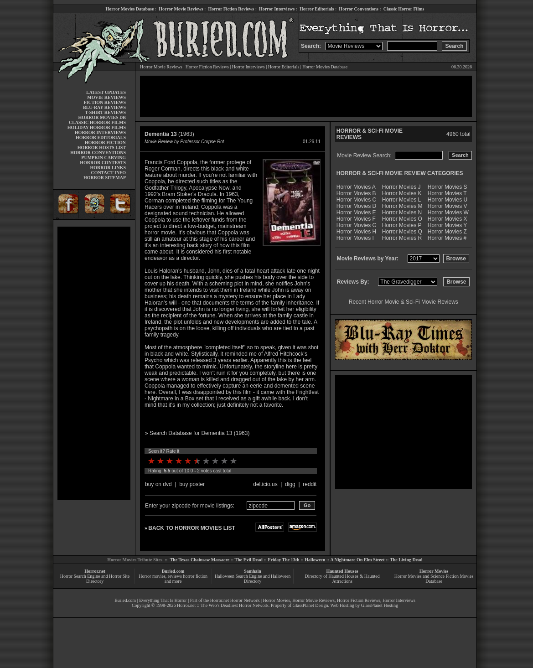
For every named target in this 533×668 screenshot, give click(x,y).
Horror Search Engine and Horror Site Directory (94, 579)
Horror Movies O (402, 219)
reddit (309, 484)
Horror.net (94, 571)
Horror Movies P (402, 225)
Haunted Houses (342, 571)
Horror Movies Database (130, 8)
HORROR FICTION (105, 142)
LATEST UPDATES (106, 92)
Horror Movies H (356, 231)
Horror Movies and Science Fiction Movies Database (434, 579)
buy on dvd (158, 484)
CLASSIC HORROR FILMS (97, 122)
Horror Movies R (402, 238)
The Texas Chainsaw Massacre (199, 559)
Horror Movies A (356, 187)
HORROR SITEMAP (104, 177)
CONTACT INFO (108, 172)
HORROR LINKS (108, 167)
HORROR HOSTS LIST (102, 147)
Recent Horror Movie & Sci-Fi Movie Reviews (403, 302)
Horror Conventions (358, 8)
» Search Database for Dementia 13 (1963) (197, 433)
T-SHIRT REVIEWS (105, 112)
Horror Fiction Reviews (231, 8)
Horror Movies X (447, 219)
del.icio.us (265, 484)
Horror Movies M (402, 206)
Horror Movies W (448, 212)
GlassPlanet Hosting (379, 605)
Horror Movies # (447, 238)
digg (290, 484)
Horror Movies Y (447, 225)
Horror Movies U (447, 200)
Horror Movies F (356, 219)
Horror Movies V (447, 206)
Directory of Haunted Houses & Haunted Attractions (342, 579)
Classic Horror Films (403, 8)
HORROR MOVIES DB (102, 117)
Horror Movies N (402, 212)
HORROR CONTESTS (103, 162)
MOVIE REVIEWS (106, 97)
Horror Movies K (402, 193)
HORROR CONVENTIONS (98, 152)
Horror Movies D (356, 206)
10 (233, 461)
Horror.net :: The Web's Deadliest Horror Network (223, 605)
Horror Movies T (447, 193)
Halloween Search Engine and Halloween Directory (253, 579)
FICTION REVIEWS (104, 102)
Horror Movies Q (402, 231)
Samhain (252, 571)
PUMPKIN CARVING (103, 157)
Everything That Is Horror (163, 600)
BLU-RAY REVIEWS (104, 107)
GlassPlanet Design (310, 605)
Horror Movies (434, 571)
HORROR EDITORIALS (101, 137)
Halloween (315, 559)
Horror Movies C (356, 200)
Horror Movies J (401, 187)
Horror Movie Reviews (181, 8)
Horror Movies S (447, 187)
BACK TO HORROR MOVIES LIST (191, 528)
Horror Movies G (356, 225)
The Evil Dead (249, 559)
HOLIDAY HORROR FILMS (96, 127)
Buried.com (173, 571)
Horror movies (152, 576)
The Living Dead (406, 559)
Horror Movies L (401, 200)
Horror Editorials (317, 8)
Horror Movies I (355, 238)
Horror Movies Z (447, 231)
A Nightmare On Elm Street (357, 559)
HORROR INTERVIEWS (100, 132)
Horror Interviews (277, 8)
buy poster (192, 484)
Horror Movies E (356, 212)
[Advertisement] (93, 363)
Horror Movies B (356, 193)
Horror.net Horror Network (235, 600)
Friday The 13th (283, 559)
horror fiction (195, 576)
